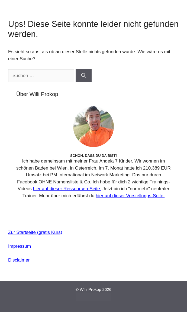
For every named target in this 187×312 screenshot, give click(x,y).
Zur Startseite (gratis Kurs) (35, 232)
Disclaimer (19, 260)
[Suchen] (84, 75)
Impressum (19, 246)
